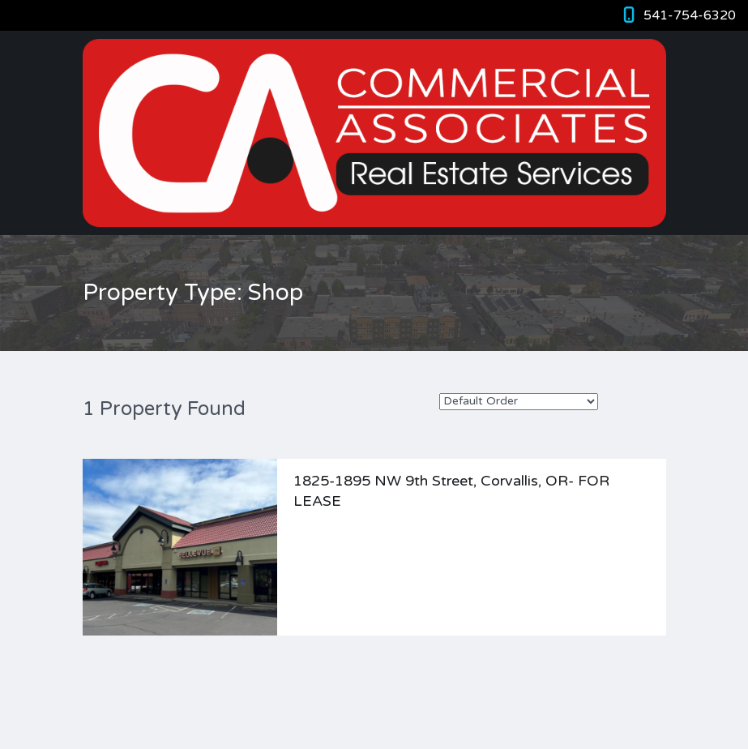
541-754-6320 (689, 15)
